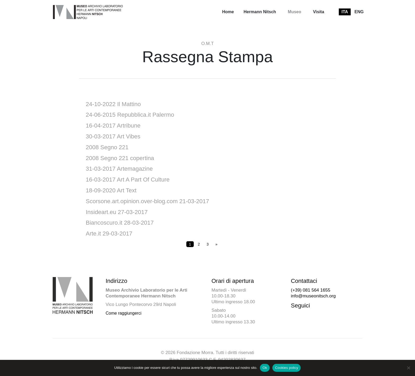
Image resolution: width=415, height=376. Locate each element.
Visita (318, 12)
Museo (294, 12)
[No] (408, 367)
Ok (265, 368)
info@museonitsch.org (313, 295)
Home (228, 12)
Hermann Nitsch (259, 12)
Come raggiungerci (123, 313)
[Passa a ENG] (359, 11)
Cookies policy (286, 368)
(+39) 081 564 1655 (310, 290)
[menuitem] (228, 12)
